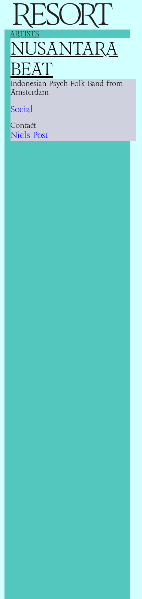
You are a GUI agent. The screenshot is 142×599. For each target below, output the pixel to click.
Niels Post (29, 135)
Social (21, 109)
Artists (24, 33)
